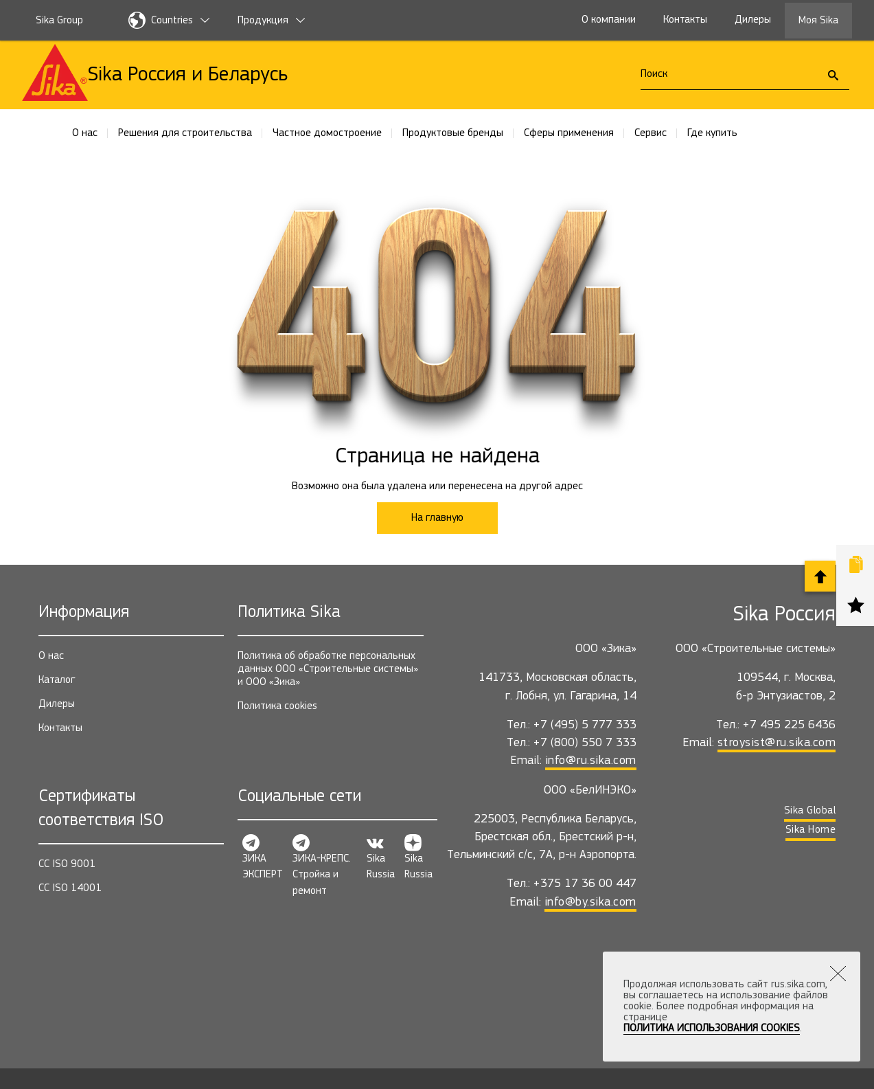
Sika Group (59, 20)
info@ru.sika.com (590, 760)
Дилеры (753, 19)
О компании (609, 19)
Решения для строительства (185, 133)
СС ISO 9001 (66, 864)
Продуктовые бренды (452, 133)
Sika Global (810, 810)
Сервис (650, 133)
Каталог (57, 680)
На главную (437, 518)
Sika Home (810, 829)
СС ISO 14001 (70, 888)
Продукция (272, 20)
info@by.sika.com (590, 902)
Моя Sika (818, 20)
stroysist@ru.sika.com (776, 743)
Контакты (685, 19)
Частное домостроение (327, 133)
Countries (169, 20)
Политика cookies (277, 706)
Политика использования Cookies (711, 1028)
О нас (84, 133)
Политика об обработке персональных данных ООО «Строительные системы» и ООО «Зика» (328, 669)
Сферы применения (569, 133)
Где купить (712, 133)
